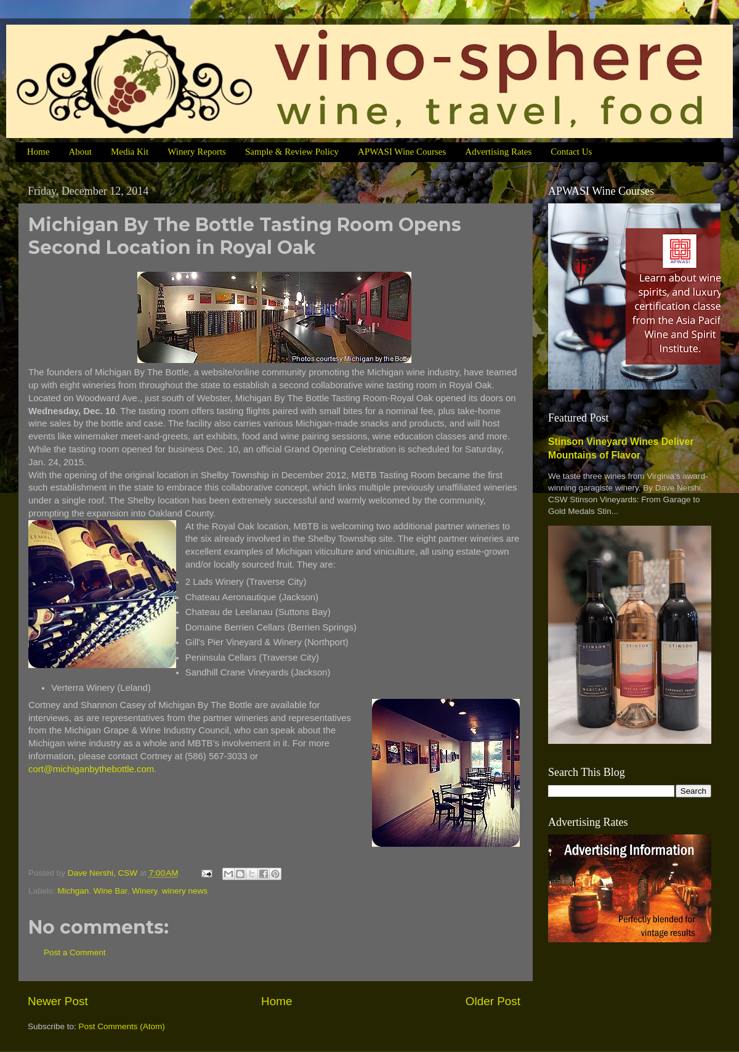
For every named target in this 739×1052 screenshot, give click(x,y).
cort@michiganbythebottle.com (91, 769)
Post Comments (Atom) (122, 1026)
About (80, 152)
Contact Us (571, 152)
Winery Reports (197, 152)
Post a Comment (75, 952)
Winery (144, 890)
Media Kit (129, 152)
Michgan (73, 890)
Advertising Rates (498, 152)
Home (38, 152)
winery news (185, 890)
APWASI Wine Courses (402, 152)
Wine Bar (110, 890)
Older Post (493, 1001)
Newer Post (58, 1001)
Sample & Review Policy (292, 152)
